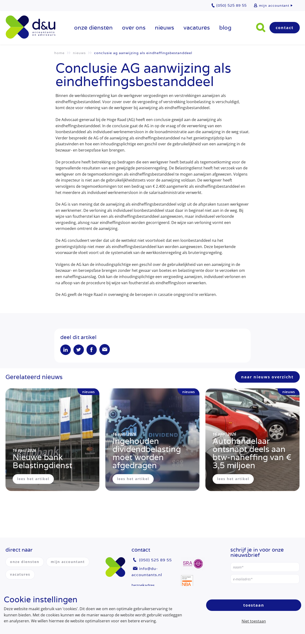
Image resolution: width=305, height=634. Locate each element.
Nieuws (164, 27)
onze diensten (93, 27)
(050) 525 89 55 (155, 560)
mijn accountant (274, 5)
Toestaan (253, 605)
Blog (225, 27)
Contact (285, 27)
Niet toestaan (254, 621)
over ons (134, 27)
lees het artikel (33, 479)
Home (59, 53)
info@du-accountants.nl (147, 571)
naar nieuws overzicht (267, 377)
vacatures (196, 27)
